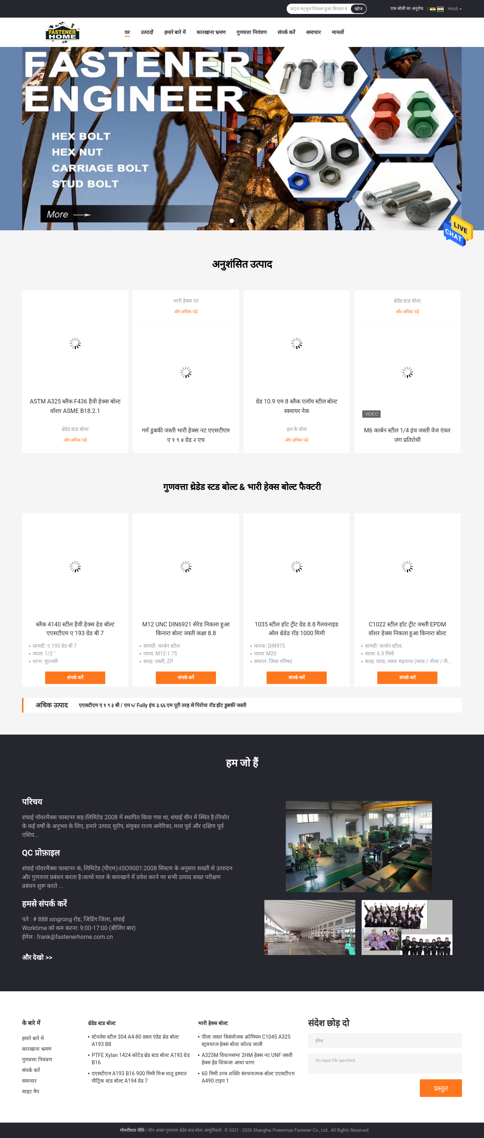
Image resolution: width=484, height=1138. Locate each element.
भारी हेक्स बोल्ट (213, 1023)
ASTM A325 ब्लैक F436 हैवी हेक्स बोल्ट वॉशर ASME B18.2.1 (75, 406)
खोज (359, 8)
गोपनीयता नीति (132, 1130)
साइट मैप (30, 1091)
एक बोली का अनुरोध (406, 8)
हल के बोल (297, 429)
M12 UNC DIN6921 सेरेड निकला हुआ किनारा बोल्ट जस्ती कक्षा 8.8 (186, 629)
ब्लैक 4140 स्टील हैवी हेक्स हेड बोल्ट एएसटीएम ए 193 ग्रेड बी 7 (75, 629)
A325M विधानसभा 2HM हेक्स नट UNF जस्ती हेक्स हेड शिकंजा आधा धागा (247, 1058)
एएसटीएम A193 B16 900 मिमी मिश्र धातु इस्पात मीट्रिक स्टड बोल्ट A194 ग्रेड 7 (139, 1077)
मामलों (338, 32)
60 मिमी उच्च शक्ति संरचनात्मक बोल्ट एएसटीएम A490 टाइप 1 (248, 1077)
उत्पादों (147, 32)
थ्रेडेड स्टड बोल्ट (75, 429)
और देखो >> (37, 957)
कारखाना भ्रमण (211, 32)
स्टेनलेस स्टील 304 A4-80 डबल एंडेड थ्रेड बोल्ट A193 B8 (135, 1040)
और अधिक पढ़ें (75, 440)
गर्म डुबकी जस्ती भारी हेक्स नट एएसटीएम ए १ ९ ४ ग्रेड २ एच (186, 435)
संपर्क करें (286, 32)
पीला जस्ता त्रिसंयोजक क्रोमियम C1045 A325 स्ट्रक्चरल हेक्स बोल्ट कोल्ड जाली (246, 1040)
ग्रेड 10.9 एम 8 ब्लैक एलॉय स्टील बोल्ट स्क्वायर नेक (297, 406)
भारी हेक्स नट (186, 301)
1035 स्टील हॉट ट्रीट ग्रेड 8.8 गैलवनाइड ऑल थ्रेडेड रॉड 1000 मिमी (297, 629)
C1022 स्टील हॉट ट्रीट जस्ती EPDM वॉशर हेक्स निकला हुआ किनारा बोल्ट (407, 629)
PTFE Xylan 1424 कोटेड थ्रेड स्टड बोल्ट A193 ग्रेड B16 (141, 1058)
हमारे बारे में (175, 32)
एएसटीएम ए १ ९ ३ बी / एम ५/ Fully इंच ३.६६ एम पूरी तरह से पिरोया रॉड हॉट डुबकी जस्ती (162, 705)
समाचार (313, 32)
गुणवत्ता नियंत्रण (251, 32)
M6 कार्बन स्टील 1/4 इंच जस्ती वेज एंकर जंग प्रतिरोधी (407, 435)
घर (127, 32)
